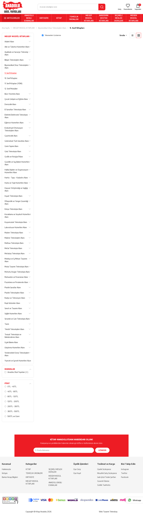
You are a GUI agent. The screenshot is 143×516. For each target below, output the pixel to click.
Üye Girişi (77, 469)
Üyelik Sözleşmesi (104, 469)
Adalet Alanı (9, 41)
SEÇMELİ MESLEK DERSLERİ (118, 18)
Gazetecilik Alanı (11, 136)
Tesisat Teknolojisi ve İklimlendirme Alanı (13, 335)
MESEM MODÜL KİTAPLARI (133, 18)
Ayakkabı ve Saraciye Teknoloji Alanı (16, 53)
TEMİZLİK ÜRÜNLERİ (73, 18)
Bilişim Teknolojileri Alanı (14, 60)
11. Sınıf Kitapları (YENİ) (13, 83)
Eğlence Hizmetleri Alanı (14, 123)
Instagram (125, 469)
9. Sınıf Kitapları (77, 28)
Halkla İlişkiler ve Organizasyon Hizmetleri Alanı (16, 171)
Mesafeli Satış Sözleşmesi (107, 473)
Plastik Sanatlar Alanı (13, 287)
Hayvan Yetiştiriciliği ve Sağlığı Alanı (16, 189)
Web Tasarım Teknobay (108, 512)
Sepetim (138, 7)
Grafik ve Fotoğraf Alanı (14, 157)
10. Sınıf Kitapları (11, 78)
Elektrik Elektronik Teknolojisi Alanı (16, 116)
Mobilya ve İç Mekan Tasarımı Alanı (16, 260)
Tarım (7, 324)
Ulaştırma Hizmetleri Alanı (15, 347)
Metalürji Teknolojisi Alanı (14, 253)
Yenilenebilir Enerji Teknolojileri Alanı (17, 354)
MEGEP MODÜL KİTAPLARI (89, 18)
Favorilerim (128, 9)
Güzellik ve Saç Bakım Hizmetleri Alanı (17, 163)
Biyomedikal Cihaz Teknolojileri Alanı (52, 28)
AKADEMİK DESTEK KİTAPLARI (104, 18)
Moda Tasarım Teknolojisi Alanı (16, 267)
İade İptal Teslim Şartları (106, 477)
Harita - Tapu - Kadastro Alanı (16, 178)
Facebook (124, 477)
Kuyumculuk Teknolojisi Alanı (16, 222)
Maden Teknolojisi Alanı (14, 233)
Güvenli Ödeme (103, 481)
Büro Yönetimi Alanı (12, 94)
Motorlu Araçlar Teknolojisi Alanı (17, 272)
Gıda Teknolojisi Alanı (13, 151)
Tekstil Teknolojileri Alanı (14, 329)
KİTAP (59, 18)
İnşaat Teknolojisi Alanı (13, 196)
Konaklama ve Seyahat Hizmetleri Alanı (18, 215)
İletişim (4, 473)
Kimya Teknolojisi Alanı (13, 209)
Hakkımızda (6, 469)
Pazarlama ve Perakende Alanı (16, 282)
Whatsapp (137, 500)
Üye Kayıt (77, 473)
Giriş (119, 9)
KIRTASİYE (44, 18)
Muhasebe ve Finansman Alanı (16, 277)
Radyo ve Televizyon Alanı (15, 298)
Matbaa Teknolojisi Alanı (14, 243)
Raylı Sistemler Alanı (12, 303)
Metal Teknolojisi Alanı (13, 248)
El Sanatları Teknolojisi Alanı (15, 109)
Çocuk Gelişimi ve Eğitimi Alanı (16, 99)
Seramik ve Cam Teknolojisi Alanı (17, 319)
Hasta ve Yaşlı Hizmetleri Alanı (16, 183)
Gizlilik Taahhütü (103, 485)
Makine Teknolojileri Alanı (14, 238)
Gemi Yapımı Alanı (11, 146)
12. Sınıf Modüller (11, 89)
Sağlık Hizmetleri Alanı (13, 313)
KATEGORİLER (13, 18)
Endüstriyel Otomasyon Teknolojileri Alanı (14, 129)
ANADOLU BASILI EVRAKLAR (29, 18)
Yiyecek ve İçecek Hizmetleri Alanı (18, 361)
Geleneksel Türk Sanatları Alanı (17, 141)
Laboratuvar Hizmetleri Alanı (16, 227)
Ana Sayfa (6, 28)
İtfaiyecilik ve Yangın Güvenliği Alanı (16, 202)
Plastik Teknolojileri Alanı (14, 293)
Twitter (124, 473)
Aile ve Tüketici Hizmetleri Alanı (17, 47)
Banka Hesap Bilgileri (10, 477)
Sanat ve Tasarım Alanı (13, 308)
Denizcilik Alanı (10, 104)
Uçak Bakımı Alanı (11, 342)
